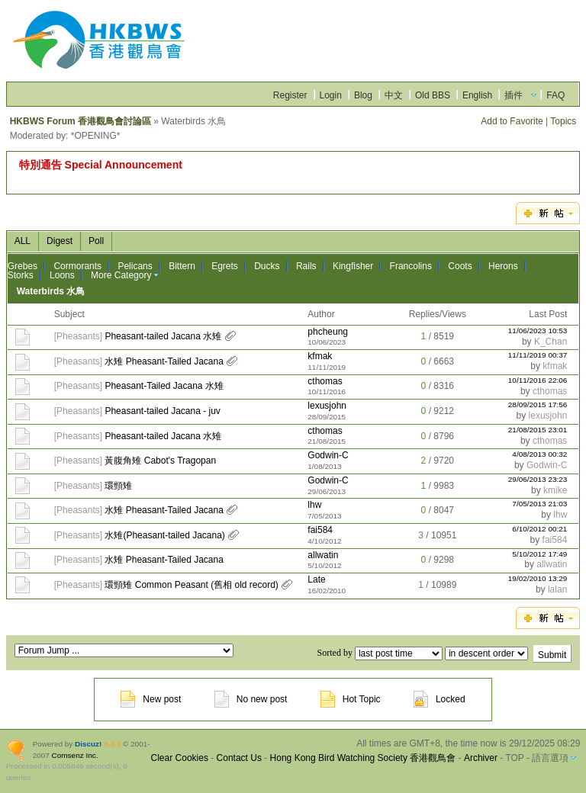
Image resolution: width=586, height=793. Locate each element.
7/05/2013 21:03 (539, 503)
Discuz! (88, 744)
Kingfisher (353, 266)
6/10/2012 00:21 (539, 529)
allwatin (322, 555)
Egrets (224, 266)
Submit (552, 655)
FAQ (555, 95)
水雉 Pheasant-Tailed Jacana (164, 361)
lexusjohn (326, 405)
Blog (363, 95)
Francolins (411, 266)
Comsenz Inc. (75, 755)
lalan (557, 589)
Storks (21, 275)
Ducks (266, 266)
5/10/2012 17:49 (539, 554)
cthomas (324, 381)
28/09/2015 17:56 (538, 404)
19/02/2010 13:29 (538, 578)
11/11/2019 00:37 (538, 355)
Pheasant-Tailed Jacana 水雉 (164, 385)
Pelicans (135, 266)
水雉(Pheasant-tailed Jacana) (164, 535)
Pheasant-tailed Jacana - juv (162, 411)
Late (316, 579)
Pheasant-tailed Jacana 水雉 (163, 336)
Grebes (22, 266)
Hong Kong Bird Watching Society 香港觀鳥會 (363, 758)
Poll (96, 241)
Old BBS (432, 95)
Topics (563, 121)
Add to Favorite (512, 121)
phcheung (327, 331)
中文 (394, 95)
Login (331, 95)
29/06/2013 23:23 (538, 479)
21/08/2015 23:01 (538, 429)
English (477, 95)
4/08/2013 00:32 (539, 454)
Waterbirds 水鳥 (51, 291)
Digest (59, 241)
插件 (513, 95)
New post (151, 699)
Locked (439, 699)
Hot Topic (350, 699)
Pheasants (78, 336)
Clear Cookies (179, 758)
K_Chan (550, 341)
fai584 (320, 530)
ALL (22, 241)
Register (290, 95)
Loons (62, 275)
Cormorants (77, 266)
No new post (251, 699)
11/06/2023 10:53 (538, 330)
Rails (306, 266)
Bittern (182, 266)
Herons (503, 266)
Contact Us (239, 758)
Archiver (480, 758)
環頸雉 (118, 485)
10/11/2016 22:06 (538, 380)
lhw (314, 504)
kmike (555, 490)
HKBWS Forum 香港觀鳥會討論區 (80, 121)
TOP (514, 758)
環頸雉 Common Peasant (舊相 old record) (191, 585)
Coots (460, 266)
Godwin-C (327, 455)
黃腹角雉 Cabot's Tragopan (160, 460)
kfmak (319, 356)
